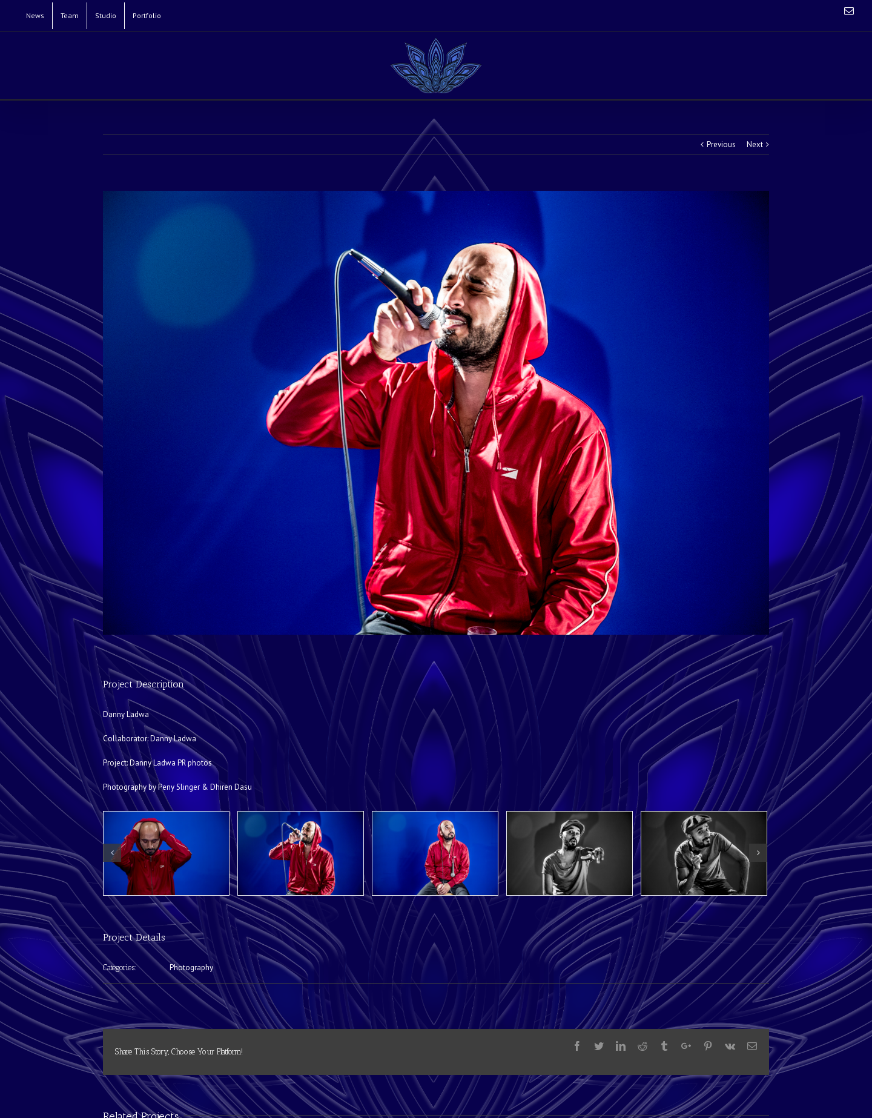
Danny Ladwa (173, 738)
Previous (721, 144)
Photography (191, 967)
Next (755, 144)
